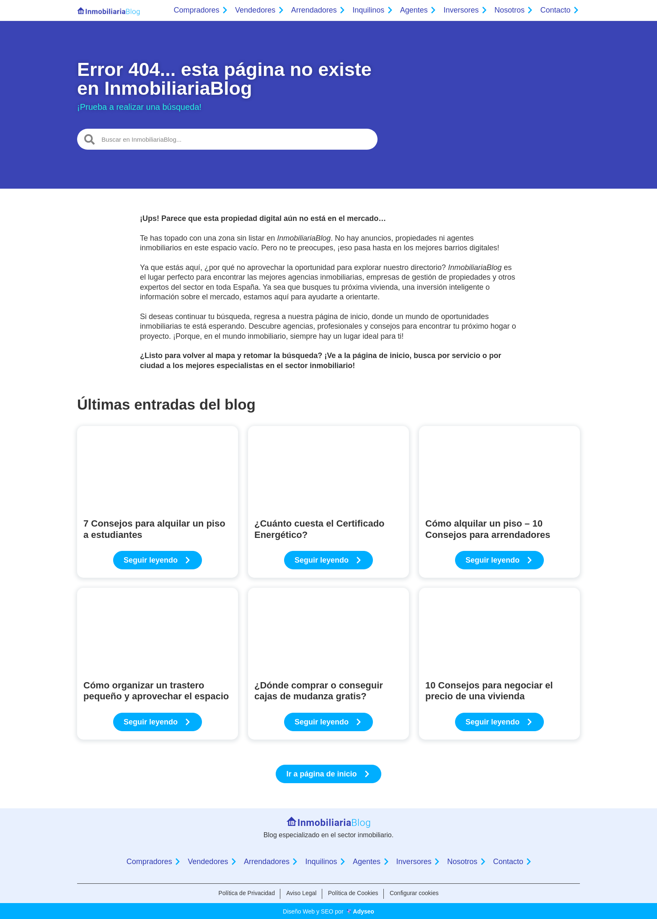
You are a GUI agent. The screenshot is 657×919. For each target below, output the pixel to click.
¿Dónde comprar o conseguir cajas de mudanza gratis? (318, 690)
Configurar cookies (416, 893)
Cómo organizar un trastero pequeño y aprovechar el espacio (156, 690)
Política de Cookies (354, 893)
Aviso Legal (300, 893)
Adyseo (363, 910)
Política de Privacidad (244, 893)
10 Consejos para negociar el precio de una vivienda (489, 690)
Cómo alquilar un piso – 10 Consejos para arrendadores (487, 529)
